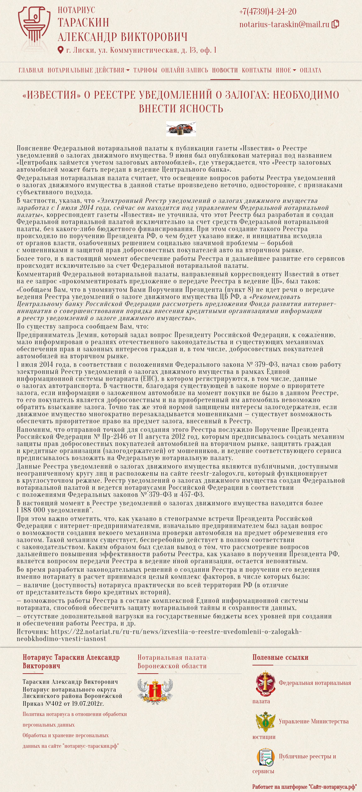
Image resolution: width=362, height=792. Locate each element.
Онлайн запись (184, 70)
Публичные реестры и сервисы (294, 761)
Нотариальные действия (85, 70)
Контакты (257, 70)
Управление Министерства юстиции (300, 726)
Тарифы (146, 70)
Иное (283, 70)
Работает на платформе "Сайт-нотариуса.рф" (304, 787)
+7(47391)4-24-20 (268, 12)
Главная (31, 70)
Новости (225, 70)
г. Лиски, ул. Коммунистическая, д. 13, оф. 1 (137, 50)
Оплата (311, 70)
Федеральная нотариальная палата (301, 687)
